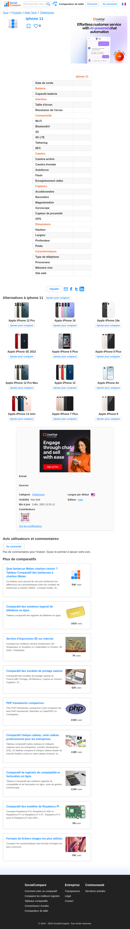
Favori (28, 26)
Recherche (48, 4)
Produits (16, 12)
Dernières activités (95, 891)
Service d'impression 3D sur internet (29, 638)
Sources (24, 485)
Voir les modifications (30, 526)
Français (124, 4)
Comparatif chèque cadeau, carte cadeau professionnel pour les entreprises (32, 737)
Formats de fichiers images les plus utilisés (34, 838)
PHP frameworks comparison (25, 703)
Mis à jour (24, 504)
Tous (5, 12)
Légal (68, 896)
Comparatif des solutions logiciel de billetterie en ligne (29, 608)
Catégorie (24, 494)
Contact (69, 901)
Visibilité (24, 499)
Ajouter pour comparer (58, 298)
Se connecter (110, 4)
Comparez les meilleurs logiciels (42, 896)
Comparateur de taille (71, 4)
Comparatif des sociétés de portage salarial (34, 670)
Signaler (54, 289)
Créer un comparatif (55, 4)
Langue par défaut (78, 494)
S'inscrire (92, 4)
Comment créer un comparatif (41, 891)
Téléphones (47, 12)
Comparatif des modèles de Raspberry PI (32, 806)
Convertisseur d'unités (37, 906)
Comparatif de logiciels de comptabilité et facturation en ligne (33, 774)
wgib (80, 499)
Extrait (23, 476)
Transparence (72, 891)
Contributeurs (27, 509)
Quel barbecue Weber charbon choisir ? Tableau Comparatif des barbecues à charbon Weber (32, 572)
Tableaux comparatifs (36, 901)
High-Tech (31, 12)
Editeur (72, 499)
